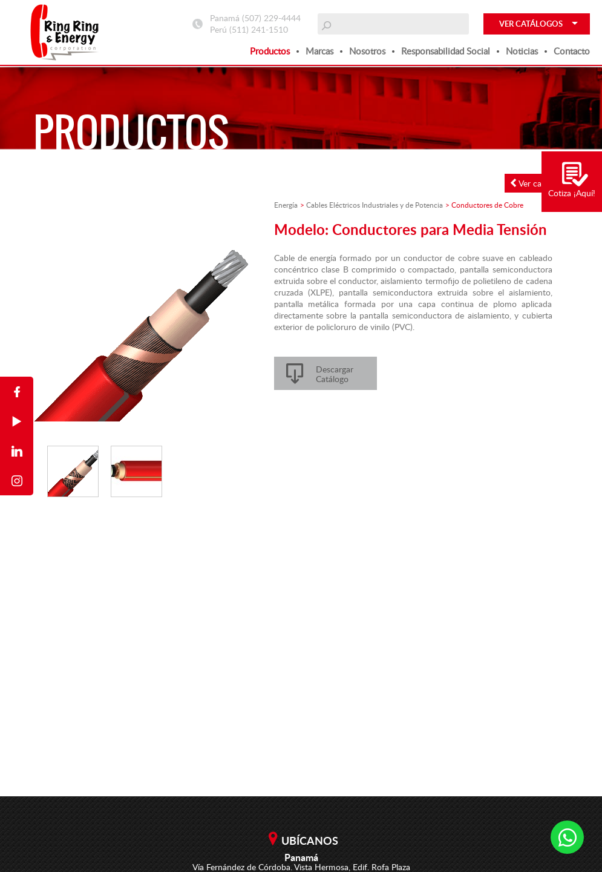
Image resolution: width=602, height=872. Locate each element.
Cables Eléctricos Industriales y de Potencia (374, 205)
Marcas (319, 51)
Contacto (572, 51)
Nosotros (367, 51)
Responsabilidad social (445, 51)
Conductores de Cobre (487, 205)
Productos (270, 51)
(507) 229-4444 (271, 18)
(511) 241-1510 (258, 29)
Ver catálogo (537, 183)
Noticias (522, 51)
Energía (286, 205)
